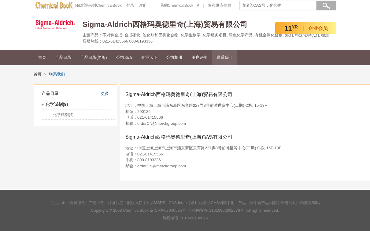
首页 (42, 57)
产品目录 (63, 57)
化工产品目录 (242, 202)
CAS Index (177, 202)
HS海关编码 (309, 202)
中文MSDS (155, 202)
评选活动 (288, 202)
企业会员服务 (73, 202)
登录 (130, 5)
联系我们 (224, 57)
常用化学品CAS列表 (209, 202)
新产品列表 (267, 202)
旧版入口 (135, 202)
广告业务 (96, 202)
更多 (105, 93)
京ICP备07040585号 (168, 210)
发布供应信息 (219, 5)
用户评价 (199, 57)
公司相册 (174, 57)
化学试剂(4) (63, 114)
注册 (143, 5)
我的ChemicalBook (177, 5)
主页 (54, 202)
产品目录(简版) (93, 57)
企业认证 (149, 57)
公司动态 (124, 57)
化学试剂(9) (57, 104)
